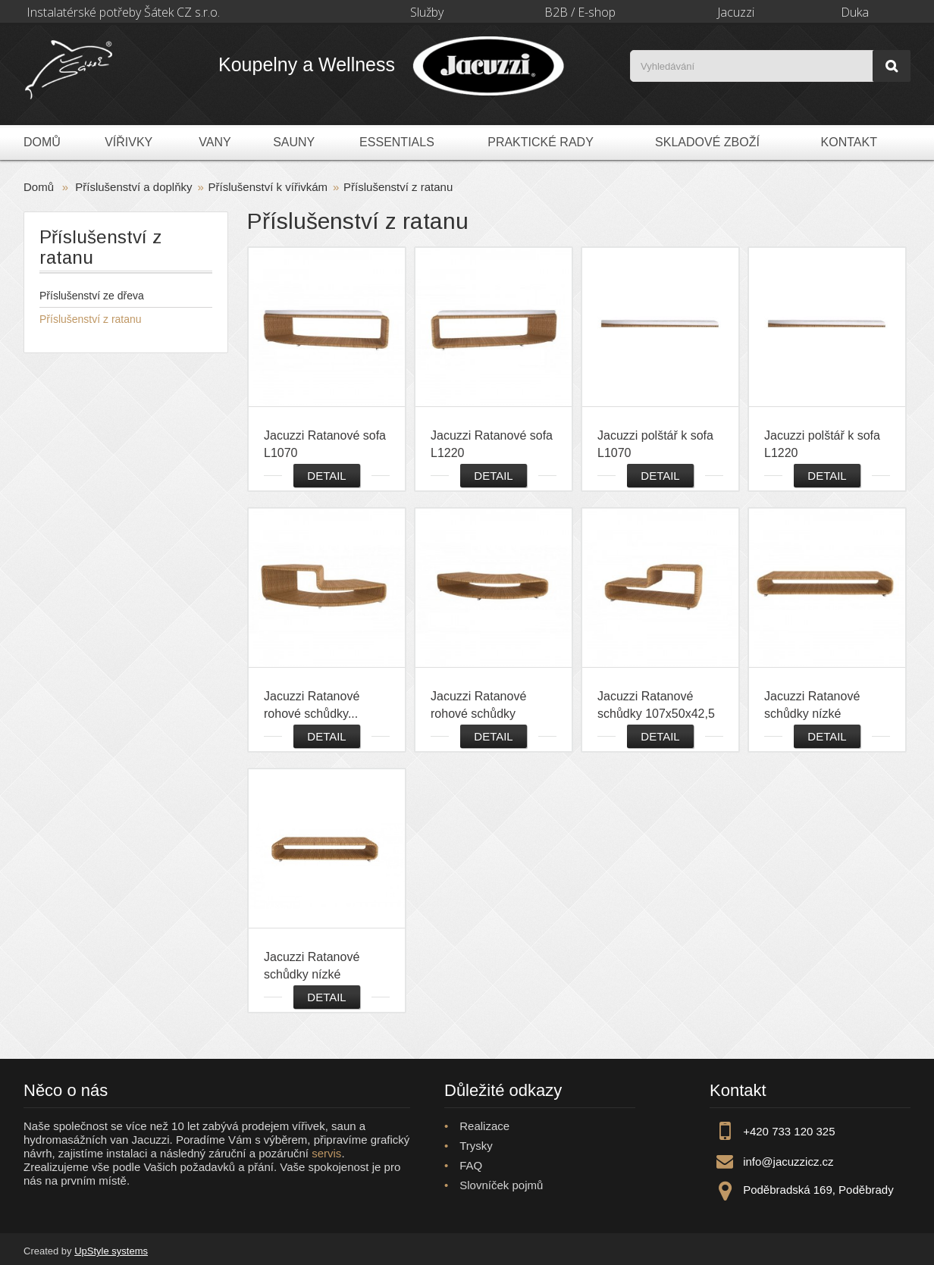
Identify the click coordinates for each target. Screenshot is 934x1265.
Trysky (476, 1145)
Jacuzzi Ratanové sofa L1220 (492, 444)
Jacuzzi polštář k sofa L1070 (655, 444)
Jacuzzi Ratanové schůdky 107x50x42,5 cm (656, 706)
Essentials (396, 142)
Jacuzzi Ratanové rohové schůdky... (311, 705)
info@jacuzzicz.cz (788, 1161)
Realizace (484, 1125)
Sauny (294, 142)
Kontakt (849, 142)
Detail (326, 475)
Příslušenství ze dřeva (91, 296)
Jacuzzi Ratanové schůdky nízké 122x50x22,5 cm (812, 706)
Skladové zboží (707, 142)
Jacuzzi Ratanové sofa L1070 (325, 444)
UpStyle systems (111, 1251)
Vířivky (128, 142)
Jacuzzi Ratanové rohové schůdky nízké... (478, 706)
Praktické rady (540, 142)
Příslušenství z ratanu (90, 319)
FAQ (470, 1165)
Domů (42, 142)
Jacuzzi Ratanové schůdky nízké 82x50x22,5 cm (311, 966)
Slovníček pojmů (501, 1185)
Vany (214, 142)
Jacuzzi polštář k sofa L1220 (822, 444)
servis (326, 1153)
